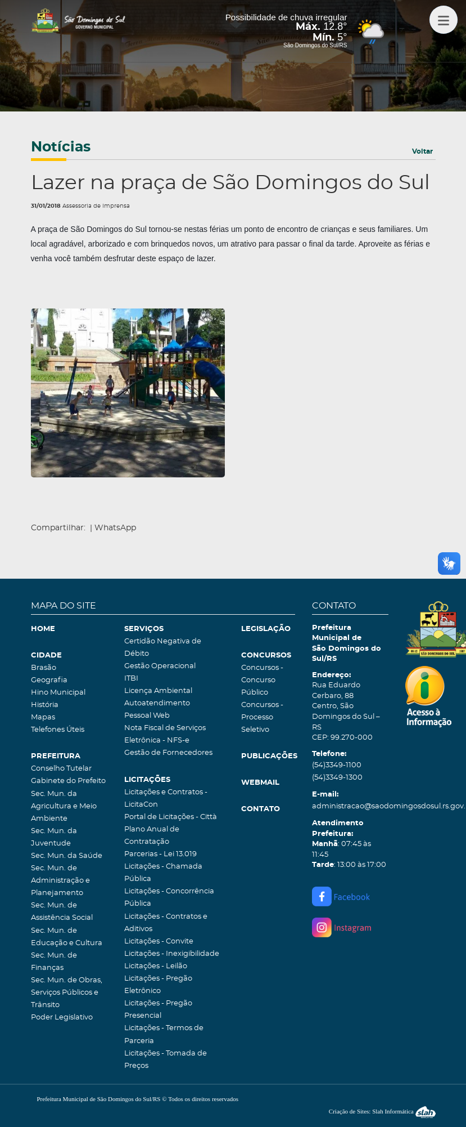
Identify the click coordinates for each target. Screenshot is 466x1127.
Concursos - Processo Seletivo (262, 717)
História (44, 705)
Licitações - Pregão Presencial (158, 1009)
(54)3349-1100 (336, 765)
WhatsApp (115, 528)
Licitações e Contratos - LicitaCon (165, 798)
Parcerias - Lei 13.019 (160, 854)
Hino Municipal (58, 692)
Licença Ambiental (158, 691)
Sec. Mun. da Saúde (66, 856)
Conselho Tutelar (61, 768)
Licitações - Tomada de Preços (165, 1060)
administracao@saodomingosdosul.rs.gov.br (350, 806)
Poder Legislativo (62, 1017)
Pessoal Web (147, 715)
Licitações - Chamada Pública (163, 873)
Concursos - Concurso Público (262, 680)
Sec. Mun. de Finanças (54, 962)
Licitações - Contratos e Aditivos (165, 923)
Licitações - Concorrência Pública (169, 897)
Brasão (43, 668)
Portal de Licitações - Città (170, 817)
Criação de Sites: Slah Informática (382, 1111)
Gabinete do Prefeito (68, 781)
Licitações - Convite (158, 941)
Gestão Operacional (160, 666)
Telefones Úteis (57, 730)
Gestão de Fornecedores (168, 753)
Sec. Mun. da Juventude (54, 837)
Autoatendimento (157, 703)
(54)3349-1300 (337, 777)
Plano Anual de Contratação (151, 836)
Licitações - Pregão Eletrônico (158, 985)
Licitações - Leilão (155, 966)
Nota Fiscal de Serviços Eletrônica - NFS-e (165, 734)
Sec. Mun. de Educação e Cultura (66, 937)
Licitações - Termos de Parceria (163, 1034)
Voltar (422, 151)
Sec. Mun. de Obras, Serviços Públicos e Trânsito (66, 993)
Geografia (49, 680)
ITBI (131, 678)
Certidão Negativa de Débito (162, 648)
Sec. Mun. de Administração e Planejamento (60, 881)
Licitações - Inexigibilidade (171, 954)
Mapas (43, 717)
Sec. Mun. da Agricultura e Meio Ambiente (64, 806)
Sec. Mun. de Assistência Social (62, 912)
